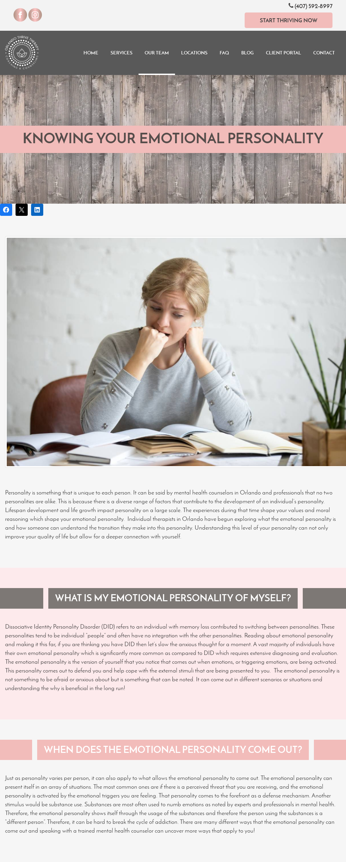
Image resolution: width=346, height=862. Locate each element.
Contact (324, 53)
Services (121, 53)
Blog (247, 53)
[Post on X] (22, 210)
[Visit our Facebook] (20, 15)
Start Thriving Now (288, 20)
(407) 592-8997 (310, 6)
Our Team (157, 53)
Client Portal (283, 53)
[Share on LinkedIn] (37, 210)
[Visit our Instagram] (35, 15)
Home (90, 53)
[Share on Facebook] (6, 210)
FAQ (224, 53)
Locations (194, 53)
